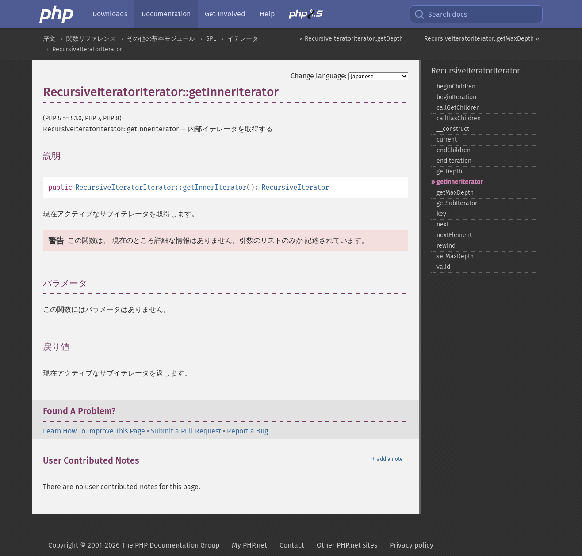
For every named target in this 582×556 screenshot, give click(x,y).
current (446, 139)
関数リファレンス (91, 38)
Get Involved (225, 14)
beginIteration (456, 97)
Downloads (109, 14)
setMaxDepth (455, 256)
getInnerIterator (459, 182)
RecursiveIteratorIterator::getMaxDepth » (481, 38)
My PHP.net (249, 545)
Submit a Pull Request (186, 431)
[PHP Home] (57, 14)
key (441, 214)
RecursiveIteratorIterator (87, 49)
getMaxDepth (455, 192)
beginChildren (455, 86)
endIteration (453, 161)
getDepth (449, 171)
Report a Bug (247, 431)
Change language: (319, 76)
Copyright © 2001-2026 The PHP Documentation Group (133, 545)
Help (267, 14)
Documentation (166, 14)
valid (443, 267)
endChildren (453, 150)
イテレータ (242, 38)
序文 (49, 38)
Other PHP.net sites (347, 545)
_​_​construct (452, 129)
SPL (211, 38)
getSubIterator (456, 203)
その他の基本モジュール (161, 38)
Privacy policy (411, 545)
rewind (446, 245)
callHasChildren (458, 118)
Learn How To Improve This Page (94, 431)
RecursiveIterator (295, 187)
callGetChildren (458, 107)
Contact (292, 545)
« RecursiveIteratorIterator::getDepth (351, 38)
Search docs (440, 14)
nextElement (454, 235)
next (442, 224)
